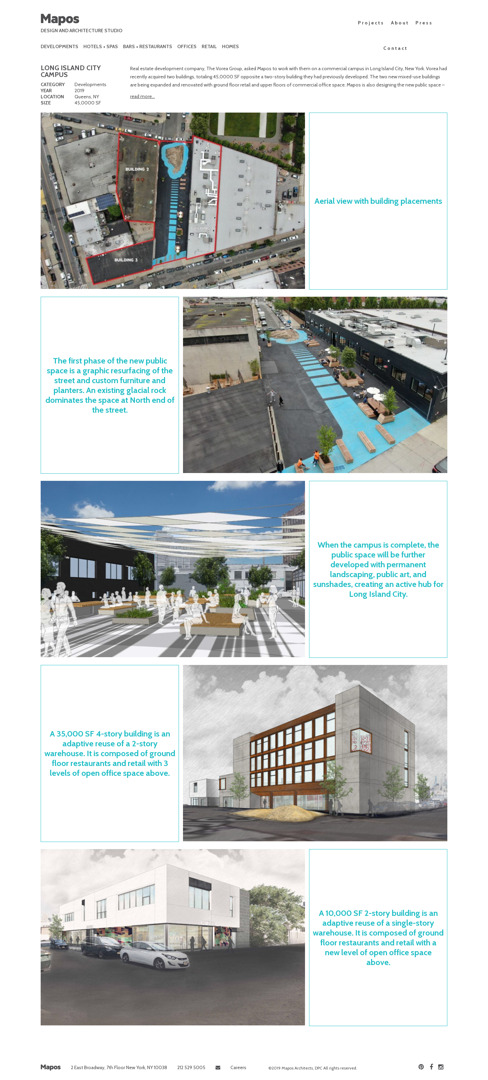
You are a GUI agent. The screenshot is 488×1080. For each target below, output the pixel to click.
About (400, 23)
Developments (59, 46)
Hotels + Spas (100, 46)
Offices (187, 46)
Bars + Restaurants (147, 46)
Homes (230, 46)
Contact (395, 48)
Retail (209, 46)
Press (424, 23)
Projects (371, 23)
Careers (238, 1067)
